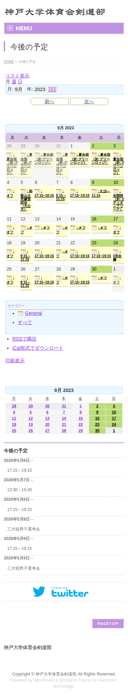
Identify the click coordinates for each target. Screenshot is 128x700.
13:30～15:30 (19, 489)
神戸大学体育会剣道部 (55, 674)
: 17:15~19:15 (44, 193)
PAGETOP (108, 623)
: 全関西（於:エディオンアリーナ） (118, 200)
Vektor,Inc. (108, 680)
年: (30, 89)
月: (10, 89)
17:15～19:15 (19, 470)
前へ (49, 101)
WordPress (43, 680)
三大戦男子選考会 (23, 529)
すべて (25, 322)
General (30, 313)
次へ (89, 101)
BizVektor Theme (75, 680)
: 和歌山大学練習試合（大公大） (26, 200)
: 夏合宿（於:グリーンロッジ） (12, 163)
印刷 (15, 360)
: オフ (10, 193)
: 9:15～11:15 (61, 195)
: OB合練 (117, 255)
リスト (17, 75)
